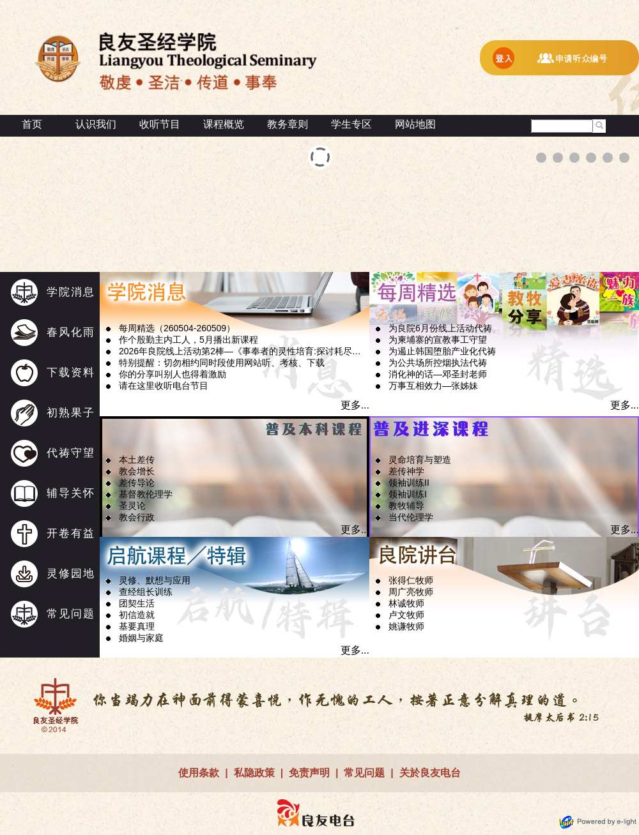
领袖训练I (408, 494)
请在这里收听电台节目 (163, 385)
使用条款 (198, 772)
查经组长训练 (146, 592)
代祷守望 (71, 453)
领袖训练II (409, 483)
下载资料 (71, 372)
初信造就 (137, 615)
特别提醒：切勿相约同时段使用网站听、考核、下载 (222, 362)
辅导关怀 (71, 493)
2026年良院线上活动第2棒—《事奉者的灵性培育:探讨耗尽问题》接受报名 (243, 351)
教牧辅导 (406, 505)
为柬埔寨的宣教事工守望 (438, 340)
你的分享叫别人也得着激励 (172, 374)
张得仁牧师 (411, 580)
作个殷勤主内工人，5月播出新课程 (188, 340)
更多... (355, 405)
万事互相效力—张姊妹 (433, 385)
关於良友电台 (430, 772)
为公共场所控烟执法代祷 (438, 362)
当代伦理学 (411, 517)
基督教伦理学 (146, 494)
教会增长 (137, 471)
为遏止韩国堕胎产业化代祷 (442, 351)
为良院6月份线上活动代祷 (440, 328)
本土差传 (137, 460)
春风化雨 (71, 332)
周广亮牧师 (411, 592)
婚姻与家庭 (141, 638)
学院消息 (71, 292)
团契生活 (137, 603)
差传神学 (406, 471)
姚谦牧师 (406, 626)
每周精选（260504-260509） (177, 328)
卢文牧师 (406, 615)
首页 (32, 124)
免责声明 (309, 772)
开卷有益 (71, 533)
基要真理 (137, 626)
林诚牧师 (406, 603)
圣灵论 (132, 505)
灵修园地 (71, 574)
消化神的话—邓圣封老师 (438, 374)
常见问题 (71, 614)
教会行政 (137, 517)
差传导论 (137, 483)
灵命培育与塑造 (420, 460)
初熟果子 (71, 413)
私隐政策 (254, 772)
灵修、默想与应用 (154, 580)
